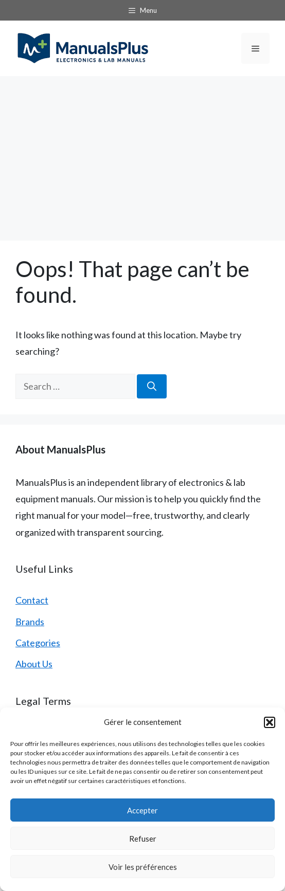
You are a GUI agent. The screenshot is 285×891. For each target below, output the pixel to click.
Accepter (142, 810)
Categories (37, 642)
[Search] (152, 386)
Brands (29, 621)
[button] (269, 722)
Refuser (142, 838)
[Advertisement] (142, 153)
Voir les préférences (143, 866)
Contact (31, 600)
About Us (33, 663)
